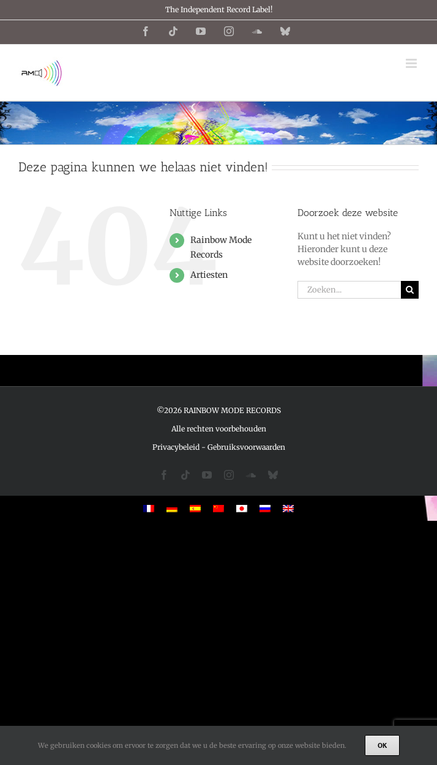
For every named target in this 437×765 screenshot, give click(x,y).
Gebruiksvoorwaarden (246, 447)
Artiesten (209, 274)
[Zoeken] (410, 290)
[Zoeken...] (349, 290)
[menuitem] (148, 508)
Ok (382, 745)
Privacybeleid (176, 447)
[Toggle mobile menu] (412, 63)
